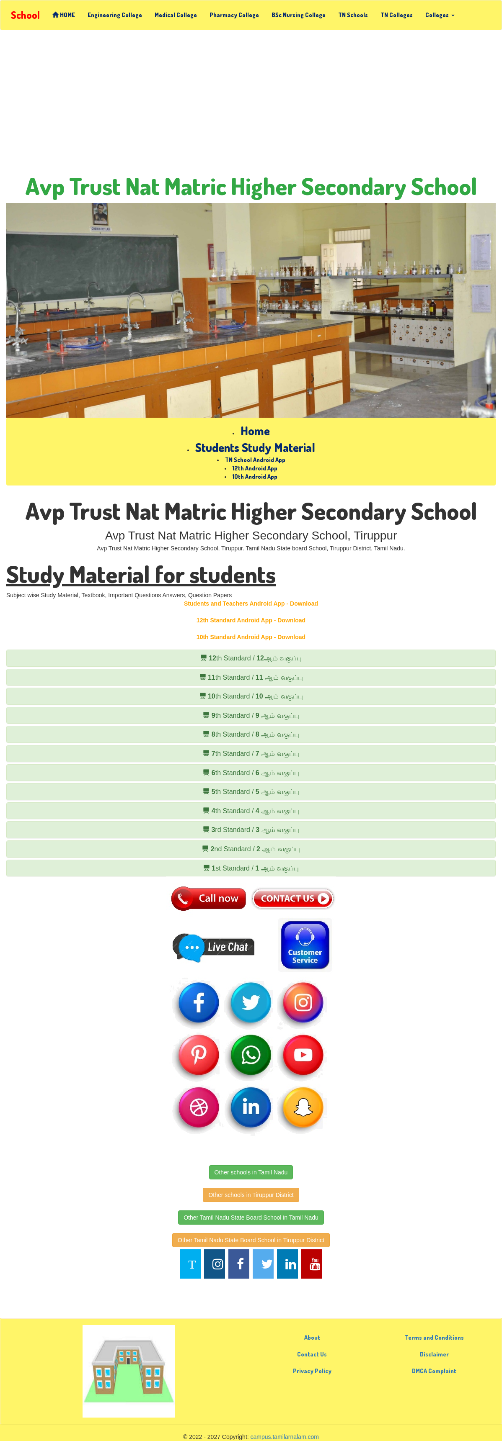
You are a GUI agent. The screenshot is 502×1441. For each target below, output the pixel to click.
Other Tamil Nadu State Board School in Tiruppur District (251, 1240)
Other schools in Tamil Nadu (251, 1172)
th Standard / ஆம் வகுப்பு (251, 658)
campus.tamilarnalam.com (285, 1436)
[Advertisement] (251, 105)
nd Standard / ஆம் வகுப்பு (251, 849)
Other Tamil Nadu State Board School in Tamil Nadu (251, 1217)
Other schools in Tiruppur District (250, 1195)
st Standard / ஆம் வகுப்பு (251, 868)
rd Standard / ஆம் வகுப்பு (251, 829)
